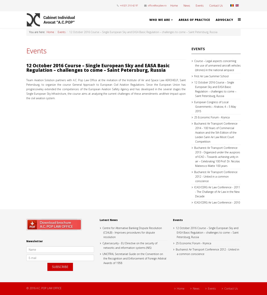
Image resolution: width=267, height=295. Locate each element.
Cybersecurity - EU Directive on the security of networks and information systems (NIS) (129, 245)
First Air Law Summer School (211, 76)
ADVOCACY (224, 20)
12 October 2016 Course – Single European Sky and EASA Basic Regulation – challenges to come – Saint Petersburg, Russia (215, 89)
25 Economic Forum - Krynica (212, 117)
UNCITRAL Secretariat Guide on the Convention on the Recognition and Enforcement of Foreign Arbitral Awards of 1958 (134, 258)
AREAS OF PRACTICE (194, 20)
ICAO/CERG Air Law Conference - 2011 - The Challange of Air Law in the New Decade (217, 191)
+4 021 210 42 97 (129, 5)
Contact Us (216, 5)
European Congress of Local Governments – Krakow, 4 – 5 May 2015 (215, 106)
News (187, 5)
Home (174, 5)
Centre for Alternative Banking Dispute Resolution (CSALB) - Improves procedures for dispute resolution (132, 232)
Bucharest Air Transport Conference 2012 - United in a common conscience (215, 176)
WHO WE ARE (159, 20)
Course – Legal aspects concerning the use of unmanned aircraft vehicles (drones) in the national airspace (217, 65)
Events (200, 5)
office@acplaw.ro (157, 5)
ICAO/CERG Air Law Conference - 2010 (217, 202)
